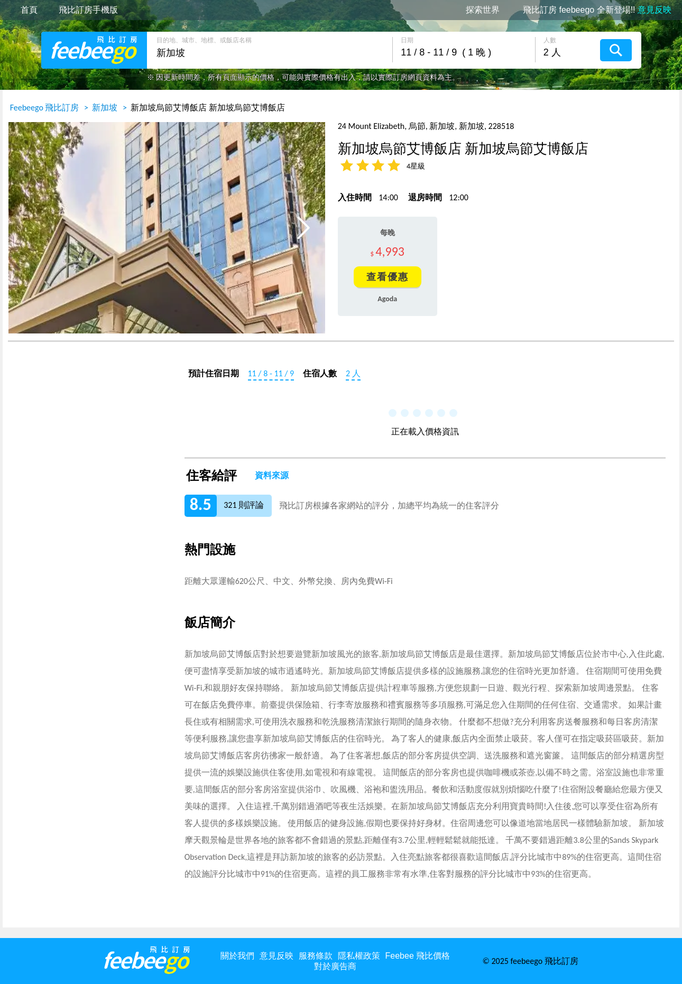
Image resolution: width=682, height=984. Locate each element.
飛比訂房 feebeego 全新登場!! (597, 10)
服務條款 (316, 955)
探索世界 (483, 10)
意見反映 (276, 955)
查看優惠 (387, 277)
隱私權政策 (359, 955)
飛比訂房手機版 (88, 10)
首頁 (29, 10)
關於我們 (237, 955)
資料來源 (272, 475)
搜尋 (616, 50)
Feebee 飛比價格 (417, 955)
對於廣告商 (335, 966)
